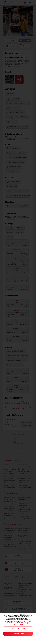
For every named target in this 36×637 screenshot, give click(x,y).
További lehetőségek (18, 628)
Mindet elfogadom (18, 634)
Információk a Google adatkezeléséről (21, 623)
